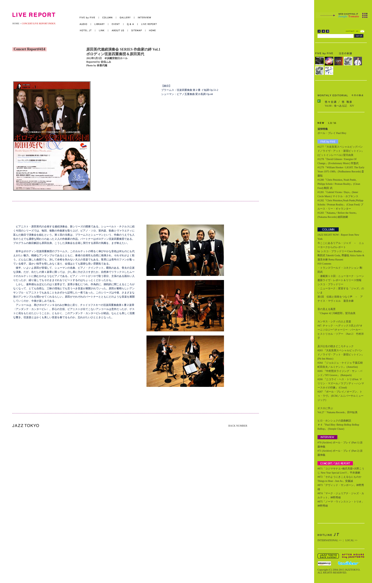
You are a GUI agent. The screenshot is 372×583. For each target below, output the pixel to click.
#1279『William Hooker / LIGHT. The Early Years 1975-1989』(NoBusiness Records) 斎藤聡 (340, 171)
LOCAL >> (351, 540)
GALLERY (125, 18)
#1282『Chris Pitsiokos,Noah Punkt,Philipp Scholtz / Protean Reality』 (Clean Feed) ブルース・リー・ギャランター (340, 204)
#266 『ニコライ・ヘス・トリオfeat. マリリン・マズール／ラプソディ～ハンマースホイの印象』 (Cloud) (340, 383)
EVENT (115, 24)
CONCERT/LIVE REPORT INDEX (39, 23)
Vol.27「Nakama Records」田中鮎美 (337, 412)
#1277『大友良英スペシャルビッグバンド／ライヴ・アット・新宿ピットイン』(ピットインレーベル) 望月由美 (340, 150)
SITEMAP (137, 30)
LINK (101, 30)
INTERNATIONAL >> (329, 540)
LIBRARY (99, 24)
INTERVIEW (142, 18)
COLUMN (107, 18)
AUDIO (85, 24)
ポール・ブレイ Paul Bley (331, 133)
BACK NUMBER (237, 425)
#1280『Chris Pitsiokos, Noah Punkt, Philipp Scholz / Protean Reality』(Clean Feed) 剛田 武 (338, 183)
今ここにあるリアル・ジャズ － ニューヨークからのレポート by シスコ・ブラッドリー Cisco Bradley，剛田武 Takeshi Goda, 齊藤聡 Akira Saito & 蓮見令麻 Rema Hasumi (341, 251)
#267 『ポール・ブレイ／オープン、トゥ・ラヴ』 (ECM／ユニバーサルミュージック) (340, 395)
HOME (15, 23)
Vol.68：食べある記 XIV (339, 105)
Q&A (130, 24)
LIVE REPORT (147, 24)
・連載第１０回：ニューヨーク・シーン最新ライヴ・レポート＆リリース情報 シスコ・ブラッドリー (340, 280)
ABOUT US (118, 30)
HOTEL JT (87, 30)
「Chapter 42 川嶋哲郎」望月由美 (336, 313)
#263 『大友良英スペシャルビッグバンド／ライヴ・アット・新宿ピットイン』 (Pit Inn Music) (340, 354)
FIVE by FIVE (89, 18)
